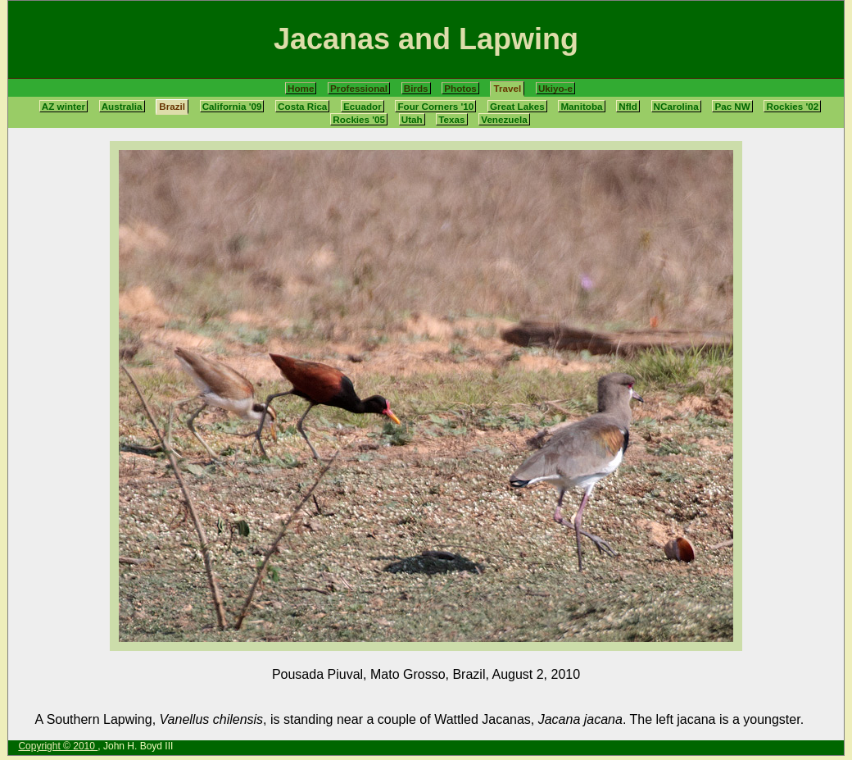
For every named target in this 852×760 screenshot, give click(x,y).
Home (301, 88)
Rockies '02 (792, 106)
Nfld (628, 106)
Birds (416, 88)
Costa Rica (302, 106)
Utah (412, 119)
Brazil (172, 106)
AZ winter (63, 106)
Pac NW (732, 106)
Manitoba (581, 106)
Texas (451, 119)
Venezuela (504, 119)
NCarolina (676, 106)
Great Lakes (517, 106)
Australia (122, 106)
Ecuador (362, 106)
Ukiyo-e (555, 88)
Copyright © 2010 (57, 746)
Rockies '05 (359, 119)
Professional (358, 88)
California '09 (232, 106)
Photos (460, 88)
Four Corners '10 (435, 106)
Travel (507, 88)
